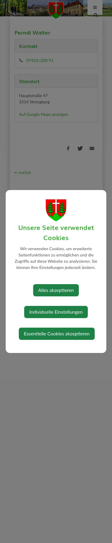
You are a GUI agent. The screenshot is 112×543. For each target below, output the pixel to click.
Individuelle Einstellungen (56, 312)
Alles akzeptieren (56, 290)
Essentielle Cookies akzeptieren (57, 333)
